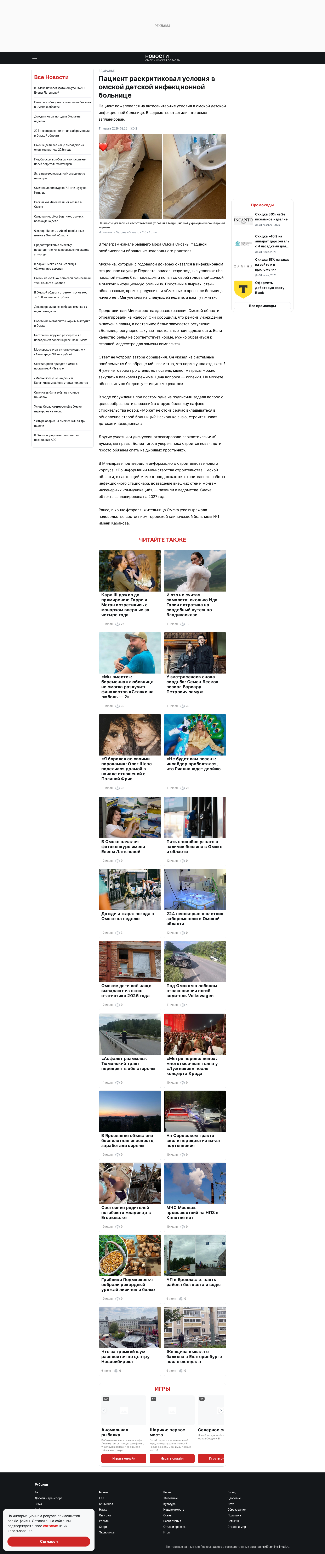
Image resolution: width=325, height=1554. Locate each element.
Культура (169, 1504)
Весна (167, 1492)
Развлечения (172, 1521)
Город (231, 1492)
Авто (38, 1492)
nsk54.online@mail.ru (276, 1546)
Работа (104, 1521)
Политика (234, 1515)
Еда (101, 1498)
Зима (38, 1504)
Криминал (106, 1504)
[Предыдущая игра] (103, 1410)
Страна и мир (237, 1526)
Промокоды (262, 205)
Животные (170, 1498)
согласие (51, 1526)
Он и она (105, 1515)
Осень (167, 1515)
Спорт (103, 1526)
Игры (162, 1388)
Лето (231, 1504)
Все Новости (51, 77)
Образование (237, 1509)
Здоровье (107, 70)
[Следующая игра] (221, 1410)
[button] (262, 221)
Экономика (107, 1532)
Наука (103, 1509)
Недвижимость (173, 1509)
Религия (233, 1521)
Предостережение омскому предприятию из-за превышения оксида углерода (61, 249)
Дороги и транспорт (48, 1498)
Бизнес (104, 1492)
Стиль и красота (174, 1526)
